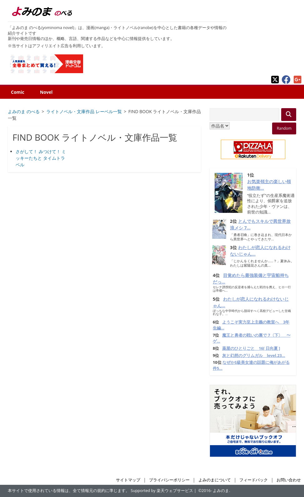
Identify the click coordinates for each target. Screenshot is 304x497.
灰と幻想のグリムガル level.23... (253, 355)
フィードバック (253, 480)
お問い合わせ (289, 480)
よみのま (221, 490)
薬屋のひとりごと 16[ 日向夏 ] (251, 348)
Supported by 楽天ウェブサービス (162, 490)
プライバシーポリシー (169, 480)
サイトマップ (128, 480)
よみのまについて (214, 480)
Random (284, 128)
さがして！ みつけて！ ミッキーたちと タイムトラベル (41, 158)
